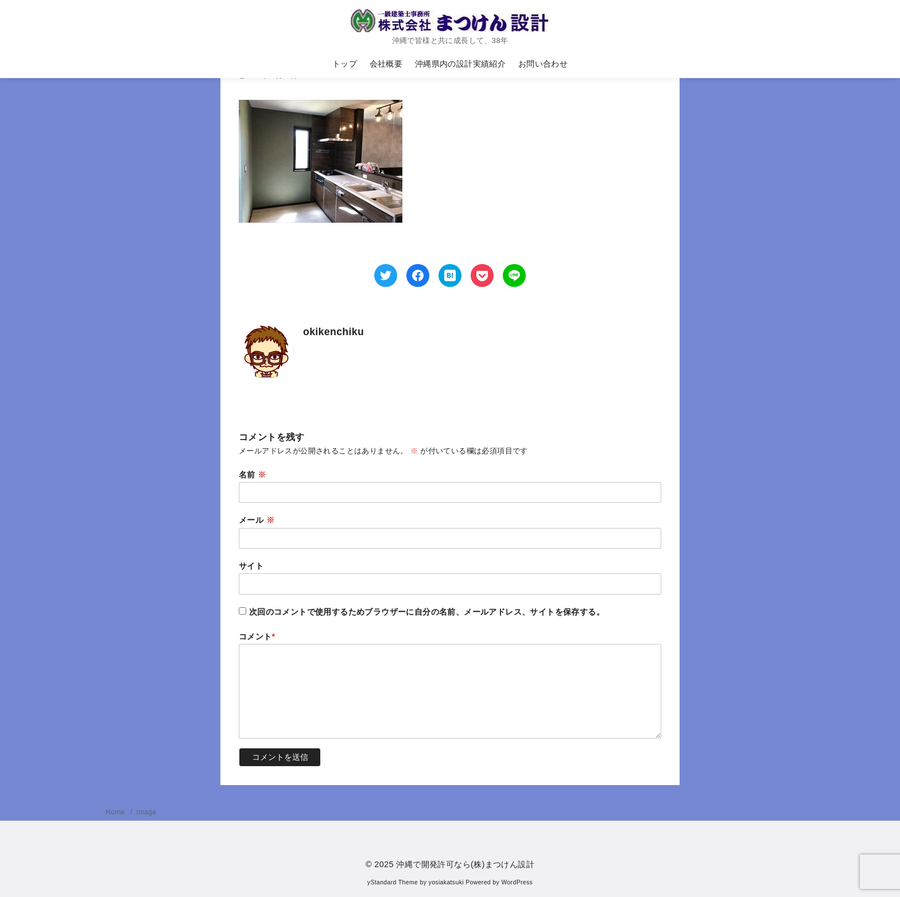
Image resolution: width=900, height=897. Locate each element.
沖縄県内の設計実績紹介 (460, 63)
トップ (344, 63)
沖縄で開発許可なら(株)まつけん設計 (465, 864)
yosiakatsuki (446, 882)
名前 (252, 474)
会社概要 (386, 63)
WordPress (517, 882)
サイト (251, 565)
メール (256, 520)
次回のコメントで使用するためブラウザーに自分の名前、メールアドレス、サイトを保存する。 (426, 611)
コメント (257, 636)
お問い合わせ (543, 63)
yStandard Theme (392, 882)
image (147, 812)
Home (116, 812)
